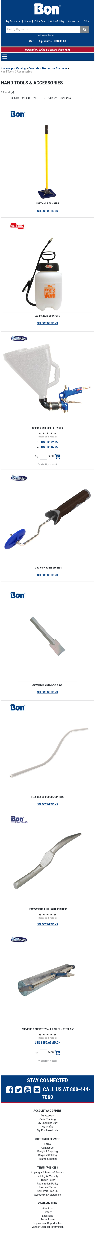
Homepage (7, 68)
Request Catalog (47, 1155)
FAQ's (47, 1144)
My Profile (47, 1126)
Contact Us (73, 21)
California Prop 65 (47, 1191)
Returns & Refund (47, 1158)
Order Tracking (47, 1119)
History (47, 1212)
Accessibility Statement (47, 1194)
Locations (47, 1215)
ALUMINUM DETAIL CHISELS (47, 684)
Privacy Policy (47, 1179)
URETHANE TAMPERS (47, 203)
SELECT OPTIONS (47, 211)
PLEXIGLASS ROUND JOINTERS (47, 796)
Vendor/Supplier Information (48, 1226)
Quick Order (40, 21)
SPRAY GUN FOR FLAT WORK (47, 428)
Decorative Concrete (54, 68)
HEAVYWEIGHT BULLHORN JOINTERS (47, 909)
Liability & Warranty (47, 1176)
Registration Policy (47, 1183)
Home (28, 21)
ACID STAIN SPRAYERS (47, 315)
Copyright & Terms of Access (47, 1172)
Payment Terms (47, 1187)
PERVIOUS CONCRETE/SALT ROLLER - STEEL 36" (48, 1029)
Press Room (47, 1219)
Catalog (21, 68)
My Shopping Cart (47, 1122)
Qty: (37, 456)
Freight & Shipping (47, 1151)
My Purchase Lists (47, 1130)
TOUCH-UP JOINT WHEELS (47, 567)
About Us (47, 1208)
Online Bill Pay (57, 21)
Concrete (33, 68)
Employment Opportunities (47, 1223)
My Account (47, 1115)
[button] (47, 57)
